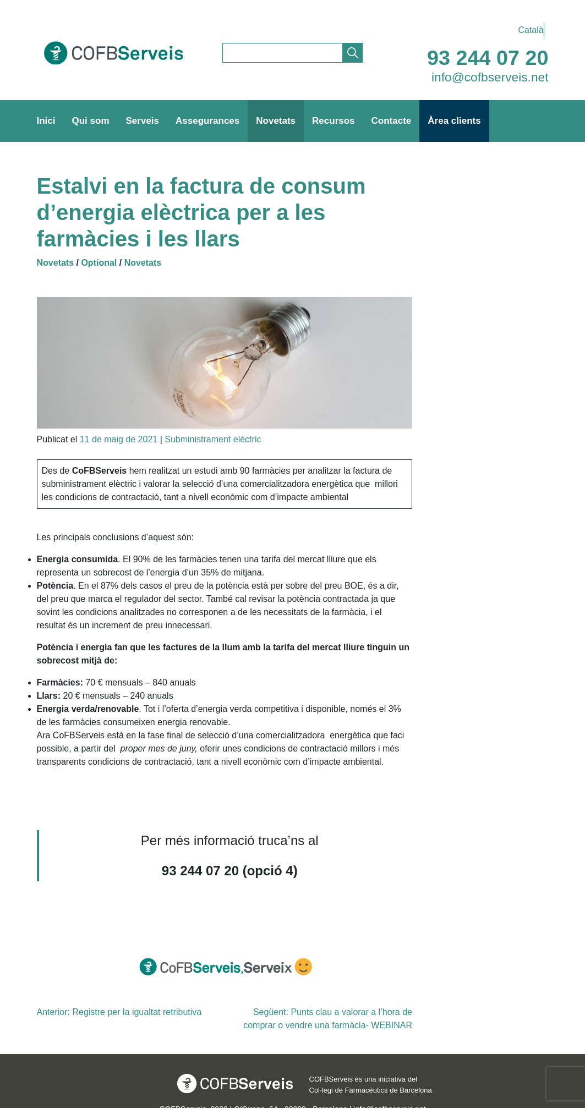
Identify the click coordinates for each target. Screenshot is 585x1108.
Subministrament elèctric (213, 439)
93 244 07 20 (487, 57)
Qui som (91, 121)
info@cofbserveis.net (490, 77)
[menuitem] (528, 30)
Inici (46, 121)
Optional (99, 262)
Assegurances (207, 121)
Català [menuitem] (531, 30)
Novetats (276, 121)
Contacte (391, 121)
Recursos (333, 121)
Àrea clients (454, 121)
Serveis (143, 121)
